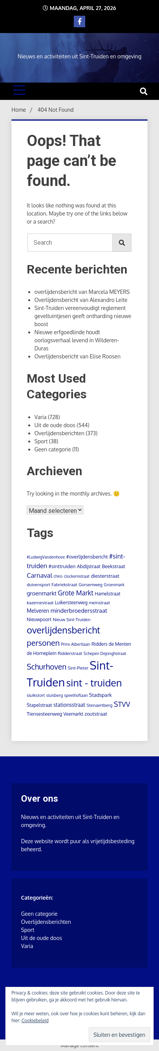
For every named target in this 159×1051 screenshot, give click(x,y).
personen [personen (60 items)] (43, 643)
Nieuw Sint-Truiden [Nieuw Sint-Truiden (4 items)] (72, 619)
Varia (40, 417)
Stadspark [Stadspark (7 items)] (100, 695)
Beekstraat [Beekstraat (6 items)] (113, 566)
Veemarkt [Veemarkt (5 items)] (73, 714)
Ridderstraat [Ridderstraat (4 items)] (70, 653)
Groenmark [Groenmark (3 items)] (114, 584)
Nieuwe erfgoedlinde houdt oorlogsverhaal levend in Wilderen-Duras (76, 340)
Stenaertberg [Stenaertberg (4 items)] (99, 705)
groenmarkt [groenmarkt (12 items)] (42, 593)
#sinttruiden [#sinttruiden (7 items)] (62, 566)
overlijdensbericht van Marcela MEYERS (82, 291)
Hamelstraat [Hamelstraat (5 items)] (107, 594)
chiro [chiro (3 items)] (58, 576)
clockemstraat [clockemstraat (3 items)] (76, 576)
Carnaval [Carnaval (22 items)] (39, 575)
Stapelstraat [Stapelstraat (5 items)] (39, 705)
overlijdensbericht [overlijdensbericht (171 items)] (63, 630)
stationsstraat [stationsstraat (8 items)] (69, 704)
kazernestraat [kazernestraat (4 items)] (40, 602)
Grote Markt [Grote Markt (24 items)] (75, 592)
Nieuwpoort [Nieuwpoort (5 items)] (39, 619)
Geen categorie (52, 449)
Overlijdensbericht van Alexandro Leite (80, 300)
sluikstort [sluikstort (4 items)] (36, 695)
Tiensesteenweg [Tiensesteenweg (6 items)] (44, 714)
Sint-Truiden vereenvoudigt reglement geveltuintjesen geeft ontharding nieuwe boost (82, 316)
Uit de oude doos (54, 425)
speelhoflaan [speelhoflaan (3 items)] (76, 695)
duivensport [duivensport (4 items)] (38, 584)
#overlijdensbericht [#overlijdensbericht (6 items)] (87, 557)
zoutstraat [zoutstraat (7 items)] (95, 714)
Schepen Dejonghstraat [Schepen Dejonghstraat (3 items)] (105, 653)
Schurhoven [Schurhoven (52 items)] (47, 666)
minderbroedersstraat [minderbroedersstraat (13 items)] (78, 610)
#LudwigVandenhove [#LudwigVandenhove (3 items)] (46, 557)
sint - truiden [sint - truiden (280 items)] (94, 682)
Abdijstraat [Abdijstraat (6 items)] (89, 566)
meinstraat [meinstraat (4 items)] (99, 602)
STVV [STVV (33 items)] (122, 704)
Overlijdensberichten (59, 433)
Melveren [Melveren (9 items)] (38, 610)
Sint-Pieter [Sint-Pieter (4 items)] (78, 668)
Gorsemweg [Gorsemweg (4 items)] (90, 584)
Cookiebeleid (35, 1020)
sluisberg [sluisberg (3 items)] (54, 695)
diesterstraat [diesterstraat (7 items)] (105, 576)
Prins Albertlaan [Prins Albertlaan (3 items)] (75, 644)
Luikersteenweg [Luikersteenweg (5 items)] (71, 602)
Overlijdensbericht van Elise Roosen (77, 356)
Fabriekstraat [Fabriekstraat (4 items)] (64, 584)
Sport (41, 441)
